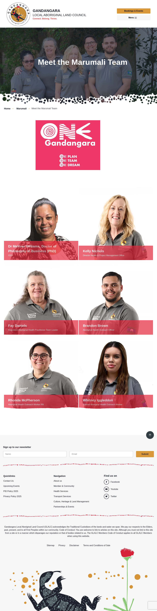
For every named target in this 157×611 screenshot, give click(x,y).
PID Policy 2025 (10, 491)
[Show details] (41, 223)
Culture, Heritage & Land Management (71, 501)
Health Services (61, 491)
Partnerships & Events (64, 507)
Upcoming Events (11, 486)
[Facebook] (128, 482)
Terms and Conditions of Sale (96, 545)
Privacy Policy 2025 (12, 496)
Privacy (61, 545)
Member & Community (64, 486)
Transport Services (62, 496)
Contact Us (8, 481)
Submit (144, 454)
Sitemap (50, 545)
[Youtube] (128, 489)
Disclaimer (74, 545)
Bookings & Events (133, 11)
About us (58, 481)
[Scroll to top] (150, 435)
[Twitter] (129, 496)
